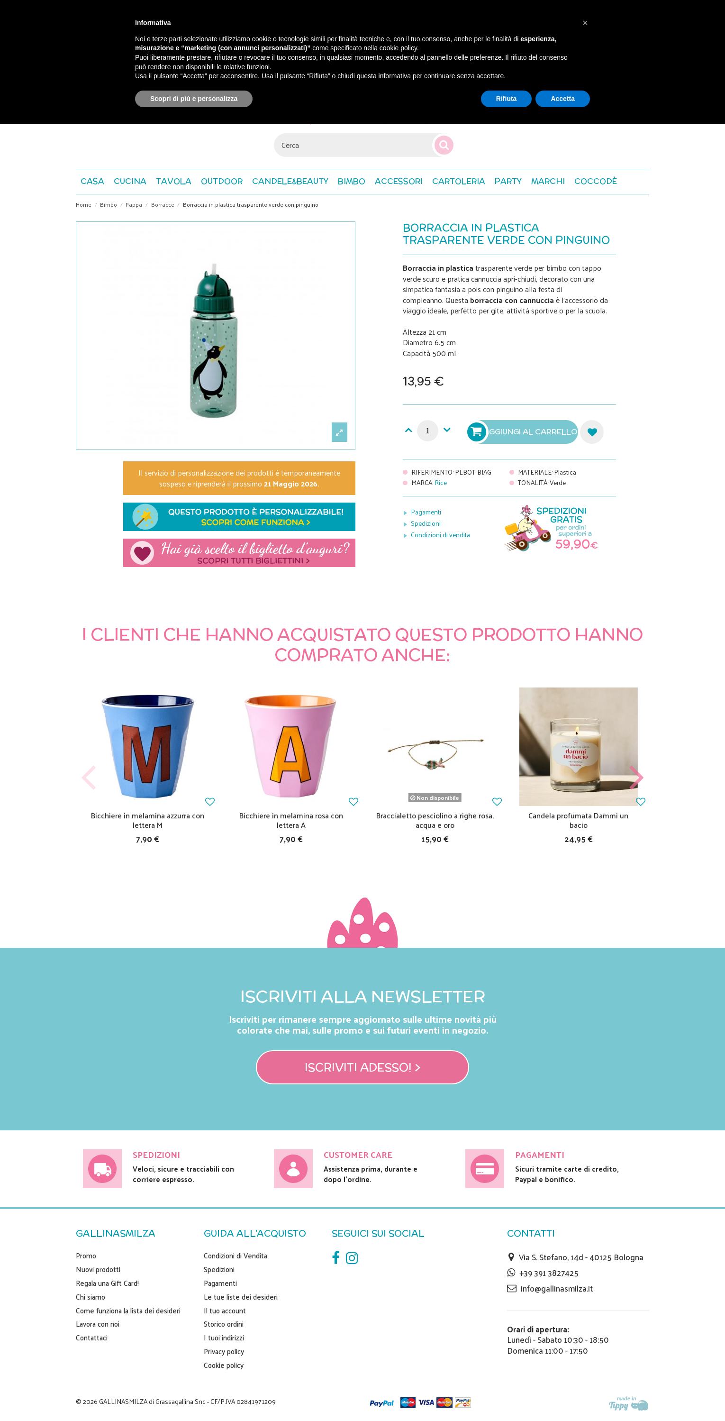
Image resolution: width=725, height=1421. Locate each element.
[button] (596, 181)
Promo (86, 1255)
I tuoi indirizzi (224, 1337)
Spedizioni (426, 523)
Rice (441, 482)
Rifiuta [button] (506, 98)
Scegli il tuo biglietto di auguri (239, 553)
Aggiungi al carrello (523, 432)
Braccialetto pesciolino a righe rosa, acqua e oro (435, 819)
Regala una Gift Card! (107, 1283)
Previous (88, 778)
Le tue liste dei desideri (241, 1297)
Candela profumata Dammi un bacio (578, 819)
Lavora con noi (97, 1324)
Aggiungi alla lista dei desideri (592, 432)
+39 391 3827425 (549, 1272)
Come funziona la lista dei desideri (128, 1310)
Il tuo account (225, 1310)
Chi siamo (90, 1297)
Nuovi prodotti (98, 1269)
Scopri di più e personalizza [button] (193, 98)
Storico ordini (224, 1324)
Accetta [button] (563, 98)
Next (636, 778)
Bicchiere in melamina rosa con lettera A (291, 819)
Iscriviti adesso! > (363, 1067)
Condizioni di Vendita (235, 1255)
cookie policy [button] (398, 48)
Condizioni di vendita (440, 535)
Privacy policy (224, 1351)
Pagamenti (426, 512)
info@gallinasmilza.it (557, 1288)
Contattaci (92, 1337)
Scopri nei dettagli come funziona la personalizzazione (239, 517)
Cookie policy (224, 1365)
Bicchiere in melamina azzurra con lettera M (147, 819)
